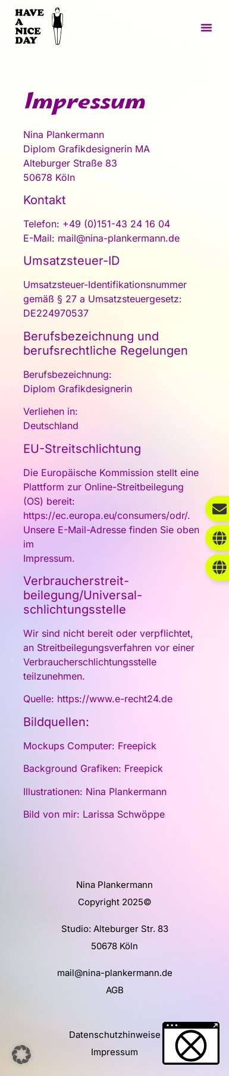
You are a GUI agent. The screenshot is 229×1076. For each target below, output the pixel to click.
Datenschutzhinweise (115, 1034)
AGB (115, 990)
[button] (206, 27)
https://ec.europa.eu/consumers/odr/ (105, 515)
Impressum (114, 1052)
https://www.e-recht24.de (114, 699)
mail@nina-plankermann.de (114, 972)
